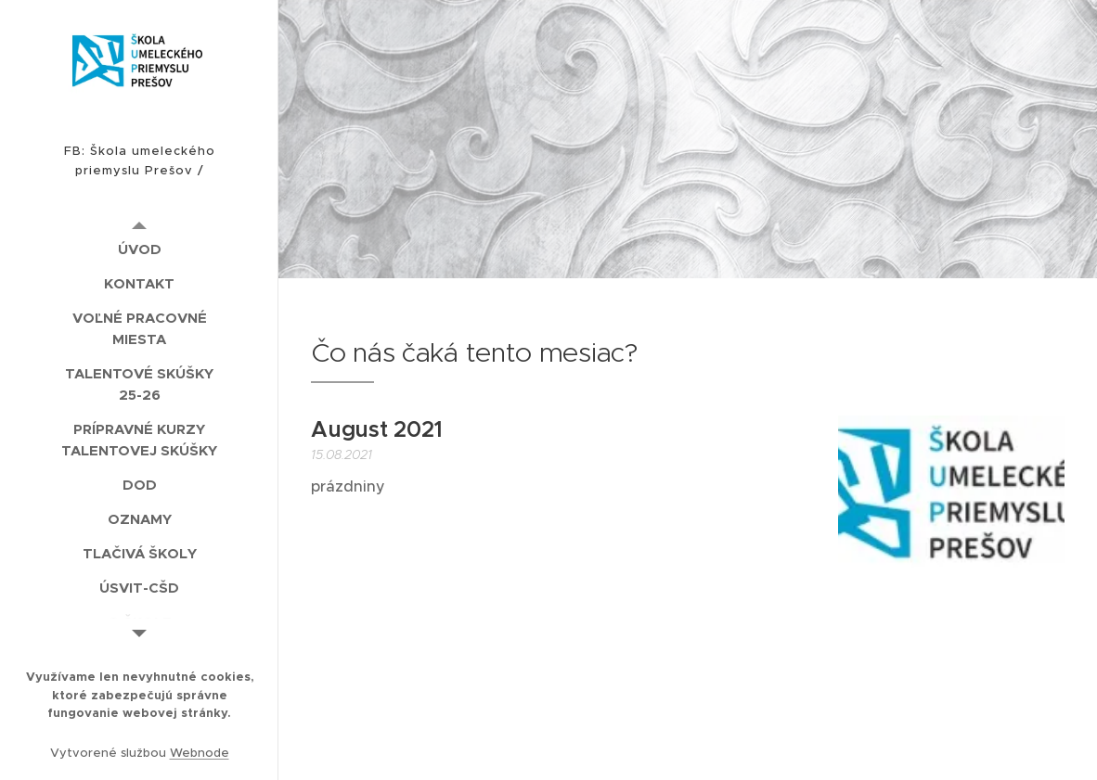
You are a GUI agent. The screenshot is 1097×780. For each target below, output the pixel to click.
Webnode (199, 753)
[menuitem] (139, 249)
